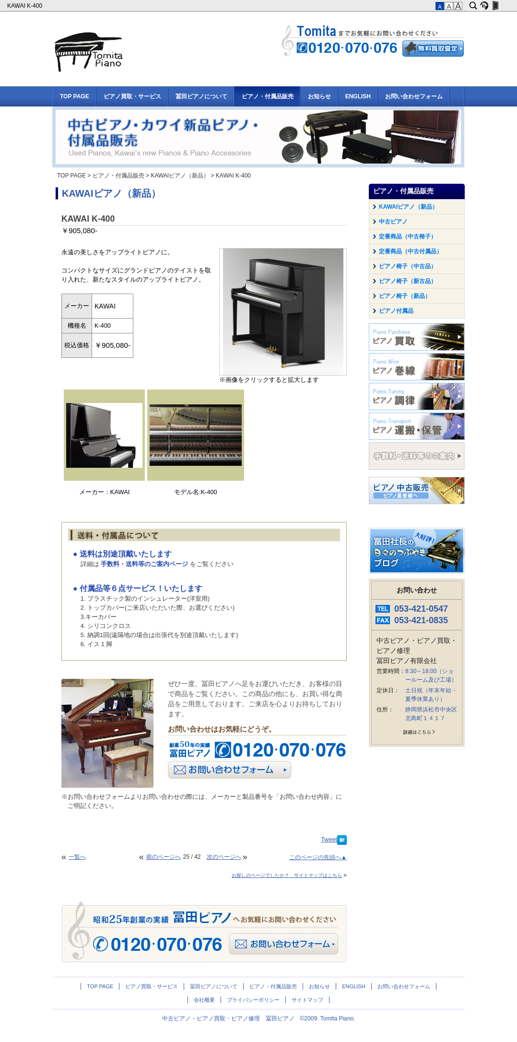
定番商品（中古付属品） (410, 251)
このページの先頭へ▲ (318, 857)
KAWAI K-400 (25, 5)
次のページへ (224, 856)
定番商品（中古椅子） (407, 236)
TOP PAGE (74, 96)
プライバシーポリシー (253, 1000)
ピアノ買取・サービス (132, 96)
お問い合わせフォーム (414, 96)
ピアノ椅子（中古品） (407, 266)
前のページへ (163, 856)
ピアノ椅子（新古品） (407, 281)
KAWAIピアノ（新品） (180, 175)
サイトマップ (307, 1000)
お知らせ (319, 96)
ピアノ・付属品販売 (268, 96)
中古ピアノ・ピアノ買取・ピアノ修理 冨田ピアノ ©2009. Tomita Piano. (258, 1018)
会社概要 (204, 1000)
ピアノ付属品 (396, 311)
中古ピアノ (393, 221)
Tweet (329, 839)
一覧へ (77, 856)
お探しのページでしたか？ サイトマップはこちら (287, 875)
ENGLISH (358, 96)
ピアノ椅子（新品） (405, 296)
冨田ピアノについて (201, 96)
